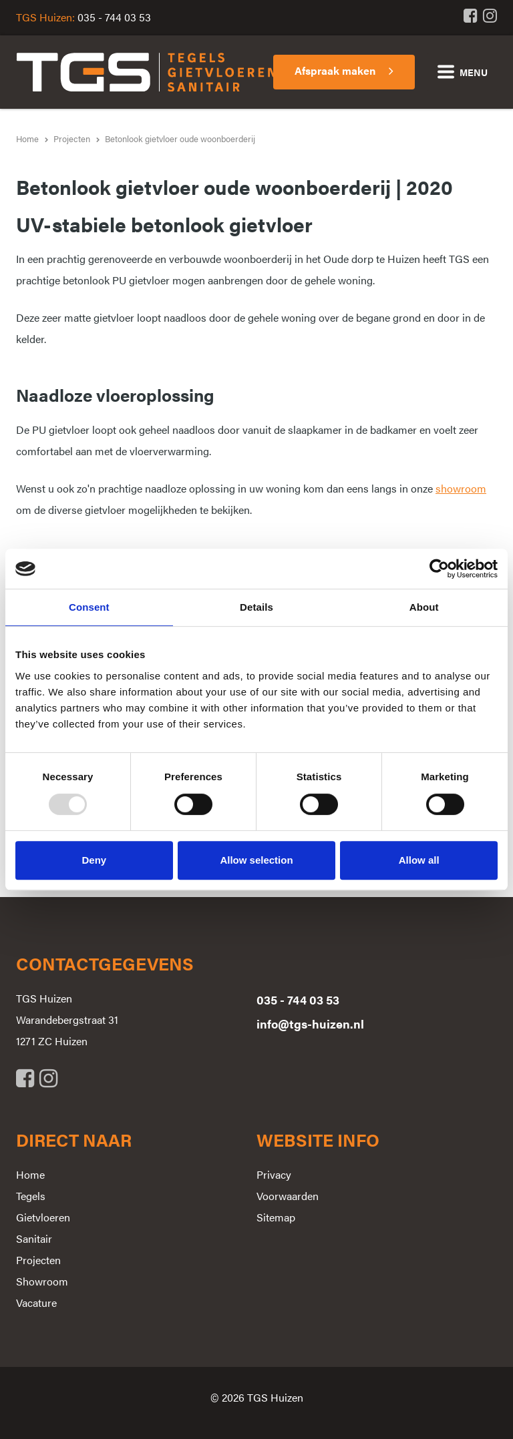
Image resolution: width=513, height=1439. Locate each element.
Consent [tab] (89, 607)
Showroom (42, 1281)
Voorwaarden (287, 1195)
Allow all (419, 860)
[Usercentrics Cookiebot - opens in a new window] (439, 569)
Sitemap (275, 1217)
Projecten (38, 1259)
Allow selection (256, 860)
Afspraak (335, 70)
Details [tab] (256, 607)
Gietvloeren (43, 1217)
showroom (461, 488)
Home (30, 1174)
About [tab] (424, 607)
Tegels (30, 1195)
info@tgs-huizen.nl (310, 1023)
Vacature (36, 1302)
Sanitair (34, 1238)
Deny (93, 860)
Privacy (273, 1174)
